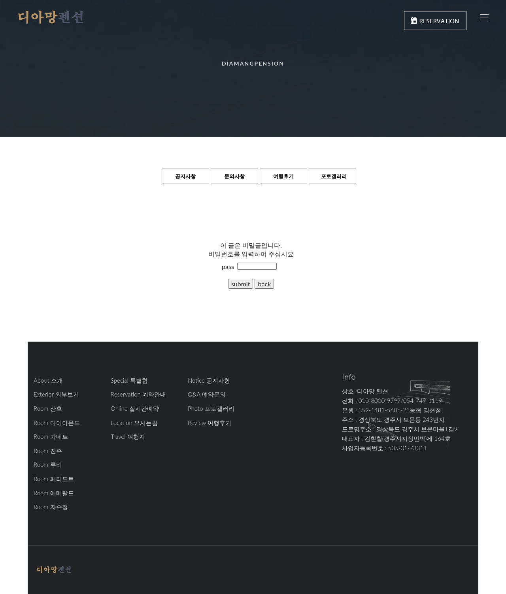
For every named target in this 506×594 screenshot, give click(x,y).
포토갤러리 (334, 176)
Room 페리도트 (54, 478)
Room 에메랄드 (54, 492)
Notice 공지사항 (209, 380)
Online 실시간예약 (135, 408)
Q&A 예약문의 (207, 394)
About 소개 (48, 380)
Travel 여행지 (128, 436)
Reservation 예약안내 (138, 394)
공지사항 (185, 176)
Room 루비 (48, 464)
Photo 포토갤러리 (211, 408)
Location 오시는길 (134, 422)
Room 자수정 (51, 506)
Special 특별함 (129, 380)
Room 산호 (48, 408)
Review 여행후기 (209, 422)
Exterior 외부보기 (56, 394)
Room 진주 (48, 450)
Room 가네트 (51, 436)
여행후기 (283, 176)
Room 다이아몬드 (57, 422)
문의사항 (234, 176)
